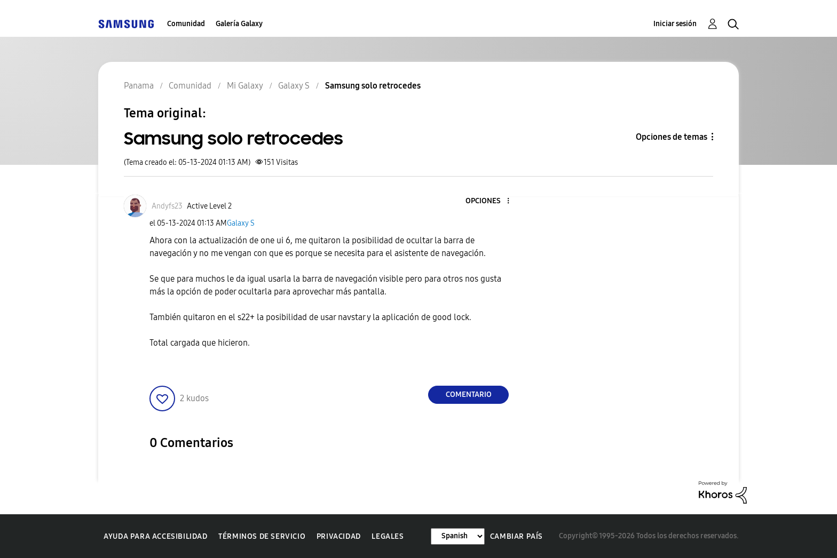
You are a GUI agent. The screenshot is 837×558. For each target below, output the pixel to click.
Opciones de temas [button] (671, 137)
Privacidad (339, 536)
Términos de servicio (261, 536)
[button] (490, 201)
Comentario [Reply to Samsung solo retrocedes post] (469, 394)
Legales (388, 536)
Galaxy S (241, 223)
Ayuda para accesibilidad (155, 536)
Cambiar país (516, 536)
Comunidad (186, 23)
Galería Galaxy (239, 23)
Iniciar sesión (675, 23)
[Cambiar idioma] (458, 536)
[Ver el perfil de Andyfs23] (167, 206)
